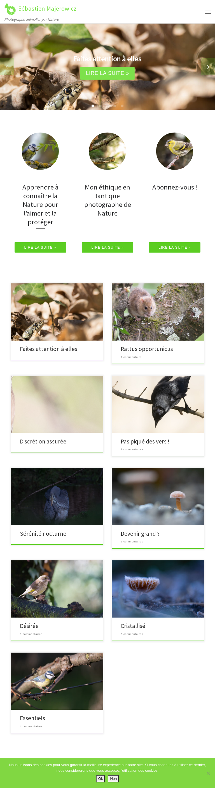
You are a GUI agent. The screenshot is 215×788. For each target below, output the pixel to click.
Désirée (29, 626)
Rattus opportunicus (147, 349)
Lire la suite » (107, 73)
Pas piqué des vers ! (145, 441)
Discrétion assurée (43, 441)
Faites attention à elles (48, 349)
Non (113, 779)
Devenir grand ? (140, 533)
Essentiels (32, 718)
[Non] (208, 773)
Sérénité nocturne (43, 533)
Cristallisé (133, 626)
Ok (100, 779)
